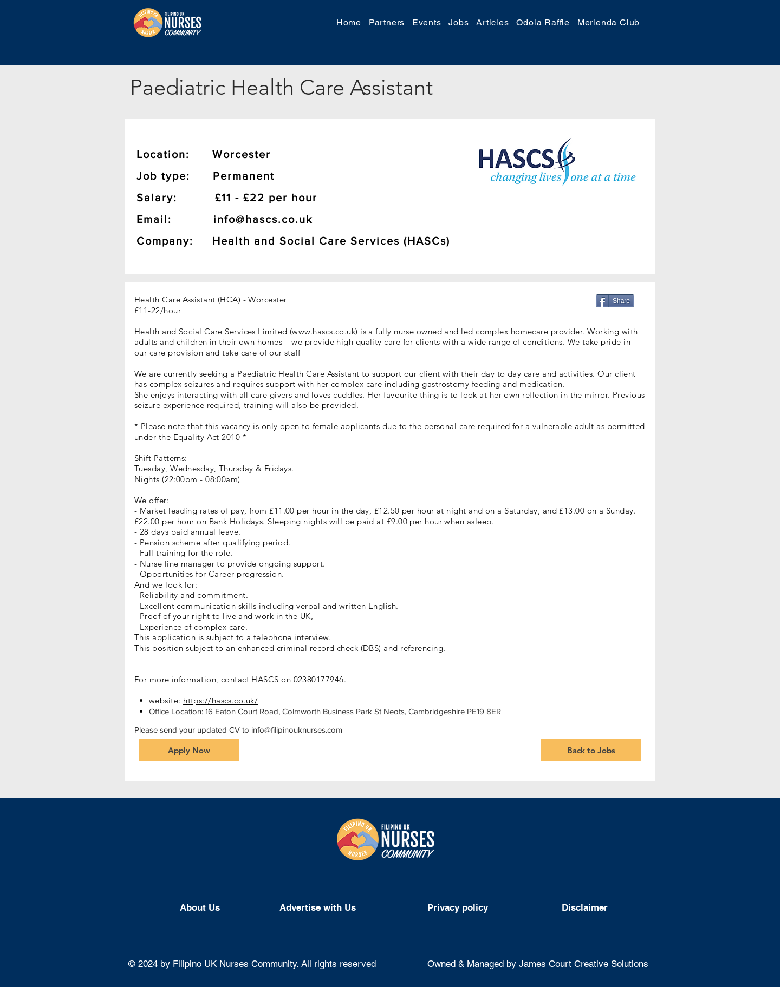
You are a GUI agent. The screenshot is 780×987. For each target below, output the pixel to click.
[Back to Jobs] (591, 750)
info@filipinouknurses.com (296, 729)
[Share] (615, 300)
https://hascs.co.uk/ (220, 700)
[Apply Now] (189, 750)
